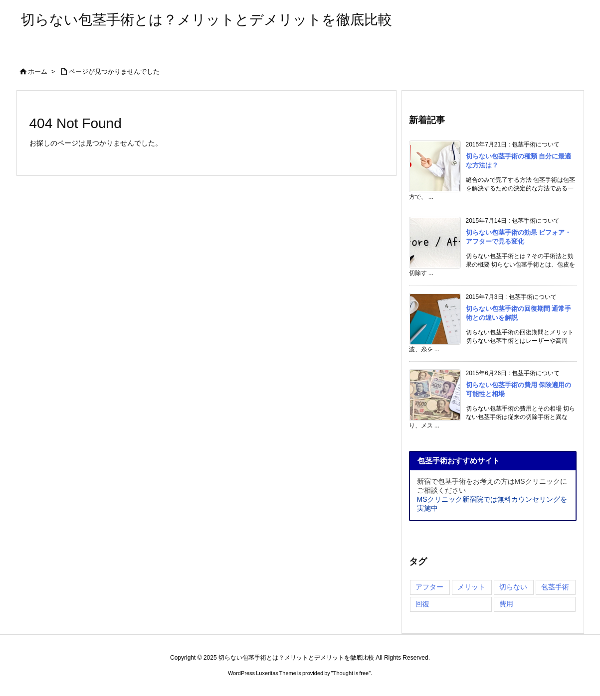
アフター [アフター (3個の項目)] (429, 587)
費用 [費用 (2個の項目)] (506, 604)
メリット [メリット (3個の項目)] (471, 587)
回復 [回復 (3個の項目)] (422, 604)
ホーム (37, 71)
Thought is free (351, 673)
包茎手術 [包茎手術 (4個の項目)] (555, 587)
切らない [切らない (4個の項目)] (513, 587)
